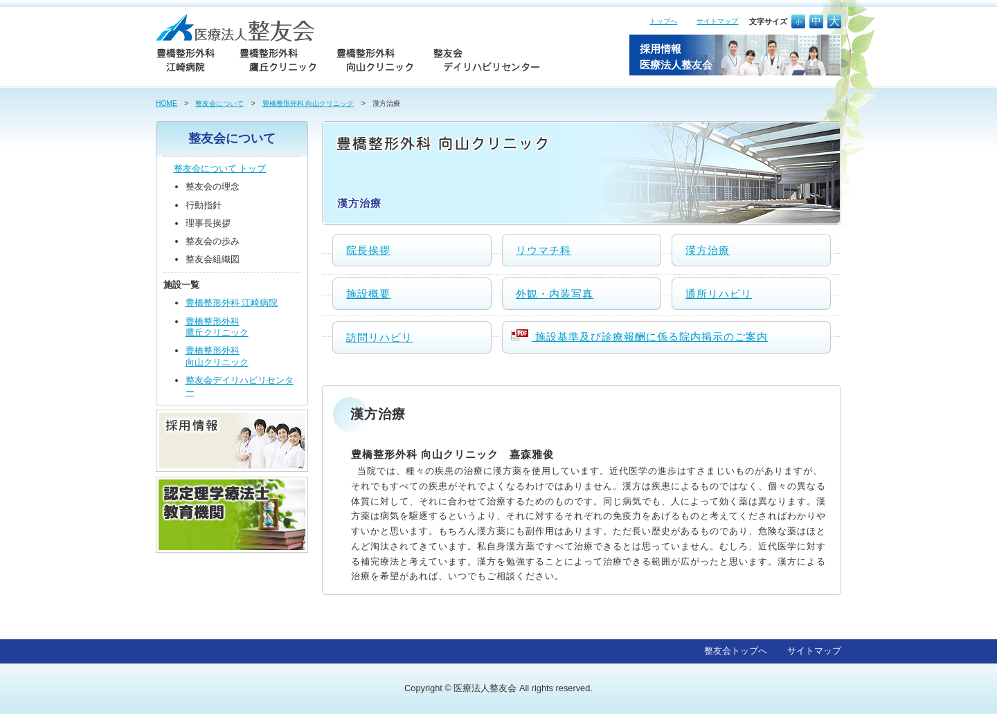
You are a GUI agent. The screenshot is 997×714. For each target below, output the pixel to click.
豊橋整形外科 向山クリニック (308, 103)
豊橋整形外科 (232, 303)
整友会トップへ (735, 651)
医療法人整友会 (485, 688)
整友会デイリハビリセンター (240, 386)
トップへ (663, 21)
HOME (166, 103)
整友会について (219, 103)
